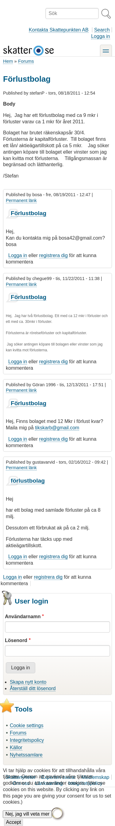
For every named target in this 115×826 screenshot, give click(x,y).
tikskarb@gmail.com (57, 427)
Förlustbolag (28, 213)
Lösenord (16, 640)
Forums (26, 61)
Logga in (100, 36)
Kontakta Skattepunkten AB (59, 29)
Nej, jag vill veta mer (27, 820)
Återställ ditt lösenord (33, 688)
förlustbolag (28, 480)
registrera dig (53, 255)
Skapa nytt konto (28, 682)
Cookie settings (26, 725)
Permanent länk (21, 200)
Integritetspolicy (27, 740)
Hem (8, 61)
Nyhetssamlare (26, 754)
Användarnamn (22, 616)
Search (102, 29)
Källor (16, 747)
